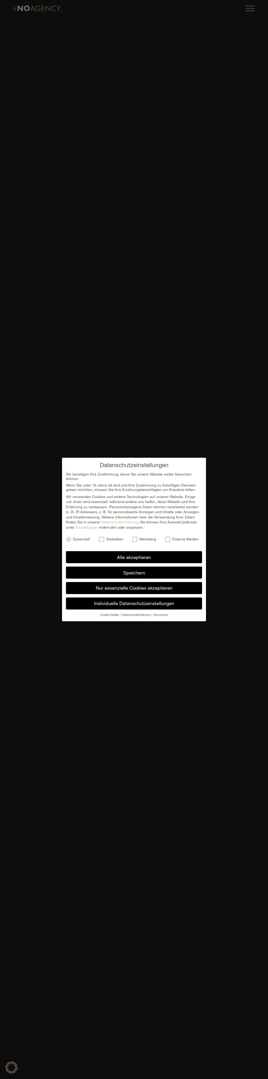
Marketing (144, 539)
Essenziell (78, 539)
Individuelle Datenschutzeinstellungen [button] (134, 603)
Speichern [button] (134, 572)
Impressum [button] (160, 614)
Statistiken (111, 539)
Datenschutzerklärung (119, 522)
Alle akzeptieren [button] (134, 557)
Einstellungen (87, 527)
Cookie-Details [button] (110, 614)
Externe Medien (182, 539)
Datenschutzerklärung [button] (136, 614)
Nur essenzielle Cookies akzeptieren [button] (134, 588)
